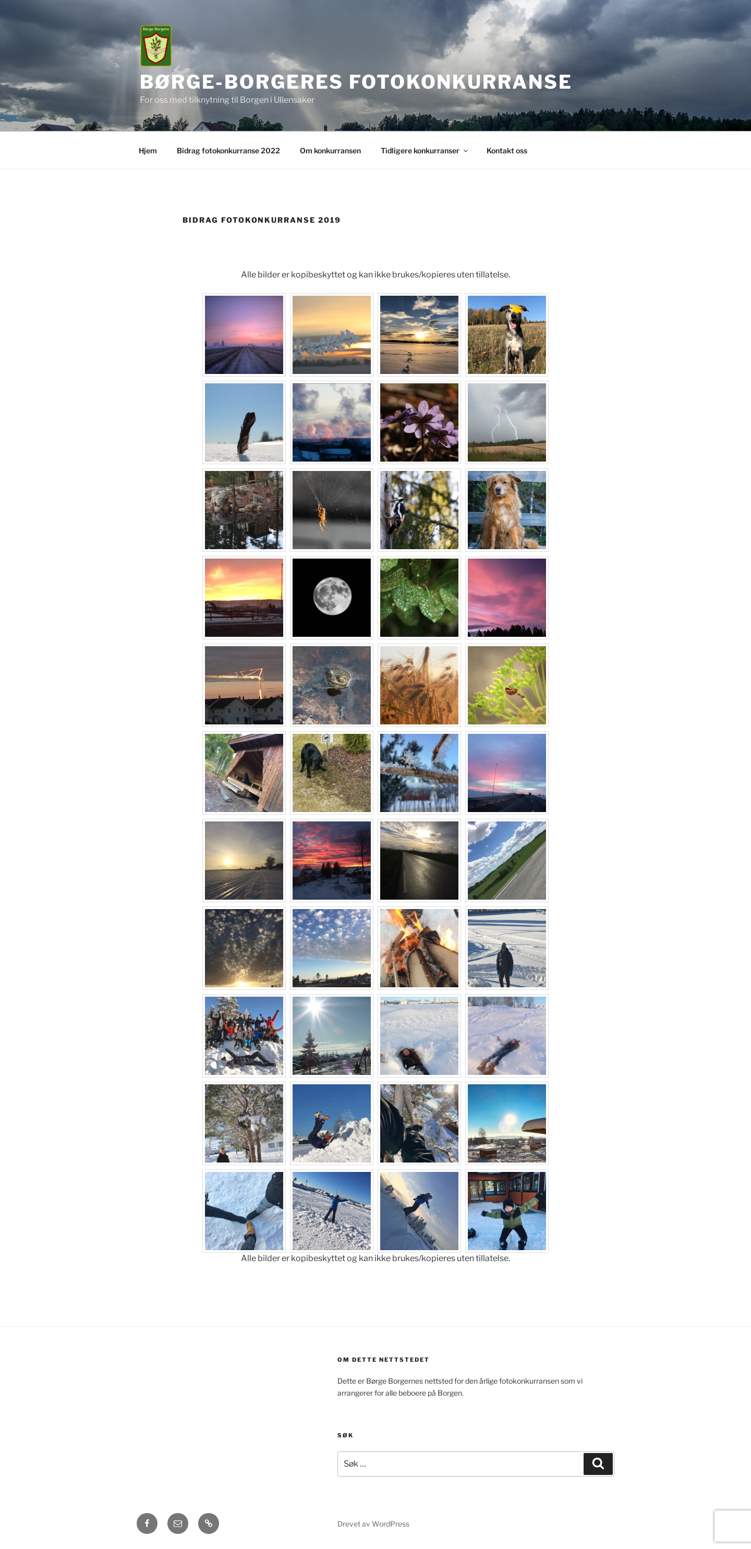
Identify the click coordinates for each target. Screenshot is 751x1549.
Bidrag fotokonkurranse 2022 (228, 150)
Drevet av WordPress (373, 1523)
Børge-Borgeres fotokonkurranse (356, 81)
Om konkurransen (330, 150)
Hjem (148, 150)
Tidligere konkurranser (425, 150)
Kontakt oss (507, 150)
